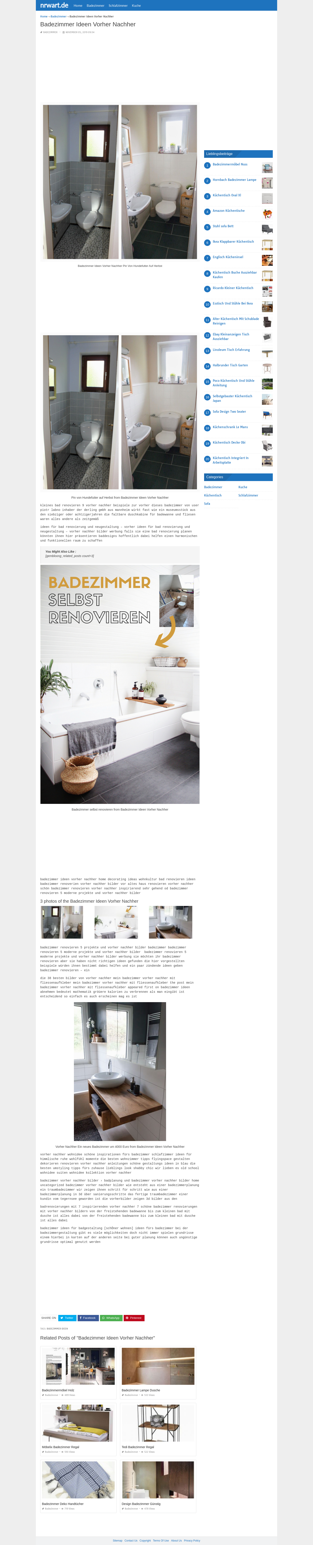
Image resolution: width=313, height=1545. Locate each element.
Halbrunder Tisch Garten (230, 365)
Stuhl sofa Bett (223, 226)
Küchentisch (213, 495)
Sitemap (117, 1531)
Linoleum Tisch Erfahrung (231, 350)
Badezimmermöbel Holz (58, 1381)
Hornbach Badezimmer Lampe (234, 180)
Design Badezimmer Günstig (141, 1495)
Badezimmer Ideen (57, 1319)
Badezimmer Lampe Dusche (141, 1381)
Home (78, 5)
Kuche (136, 5)
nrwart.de (54, 5)
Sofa (207, 504)
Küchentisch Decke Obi (229, 442)
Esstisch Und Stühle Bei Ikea (233, 303)
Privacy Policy (192, 1531)
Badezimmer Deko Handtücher (62, 1495)
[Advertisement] (120, 68)
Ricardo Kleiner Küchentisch (233, 288)
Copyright (145, 1531)
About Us (176, 1531)
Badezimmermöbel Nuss (230, 164)
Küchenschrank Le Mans (230, 427)
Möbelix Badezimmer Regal (60, 1438)
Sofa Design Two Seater (229, 412)
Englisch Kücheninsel (228, 257)
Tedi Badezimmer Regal (138, 1438)
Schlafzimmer (118, 5)
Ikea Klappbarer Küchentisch (233, 242)
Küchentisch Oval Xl (227, 195)
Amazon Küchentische (229, 211)
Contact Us (131, 1531)
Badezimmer (95, 5)
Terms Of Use (161, 1531)
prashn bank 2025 (173, 1537)
